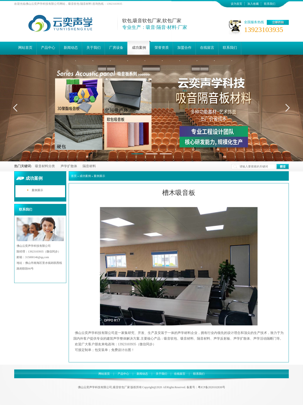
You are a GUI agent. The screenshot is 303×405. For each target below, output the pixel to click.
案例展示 (37, 190)
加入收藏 (253, 3)
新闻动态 (142, 373)
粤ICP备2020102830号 (211, 387)
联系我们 (269, 3)
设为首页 (236, 3)
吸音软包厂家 (121, 387)
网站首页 (104, 373)
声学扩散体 (69, 166)
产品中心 (123, 373)
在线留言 (179, 373)
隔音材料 (89, 166)
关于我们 (161, 373)
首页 (74, 176)
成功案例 (85, 176)
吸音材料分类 (45, 166)
